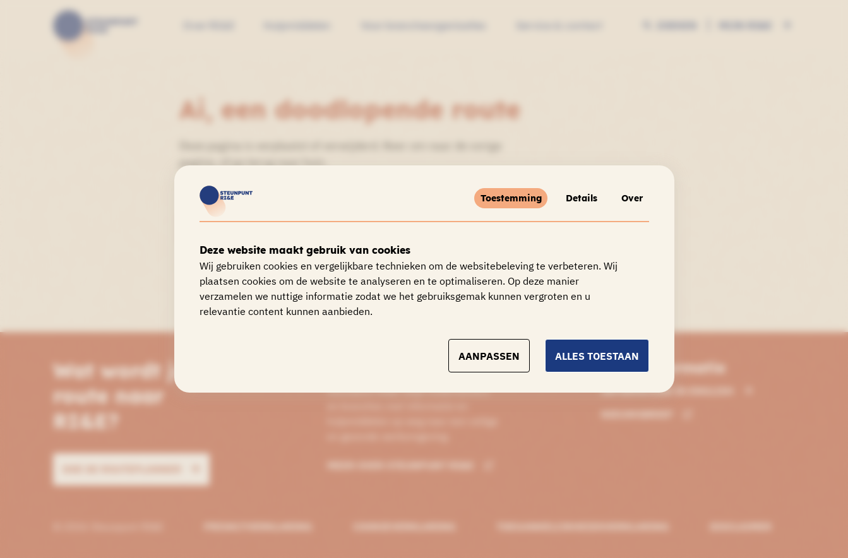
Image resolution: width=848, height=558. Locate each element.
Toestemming (495, 198)
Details (570, 198)
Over (628, 198)
